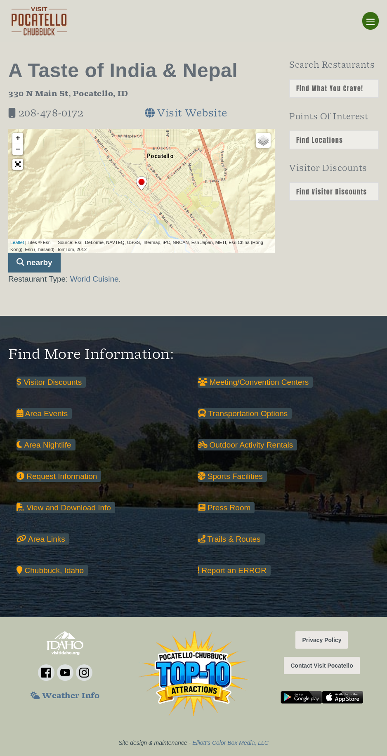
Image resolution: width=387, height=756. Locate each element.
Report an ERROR (232, 570)
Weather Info (65, 696)
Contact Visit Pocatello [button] (321, 665)
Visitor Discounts (49, 382)
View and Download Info (64, 507)
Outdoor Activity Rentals (245, 445)
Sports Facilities (230, 476)
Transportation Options (243, 413)
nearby (34, 262)
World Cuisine (94, 279)
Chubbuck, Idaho (50, 570)
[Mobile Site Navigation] (370, 21)
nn (334, 88)
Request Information (57, 476)
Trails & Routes (229, 539)
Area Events (42, 413)
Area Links (41, 539)
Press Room (224, 507)
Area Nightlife (44, 445)
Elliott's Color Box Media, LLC (230, 742)
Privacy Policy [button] (321, 640)
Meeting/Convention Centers (253, 382)
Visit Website (186, 114)
